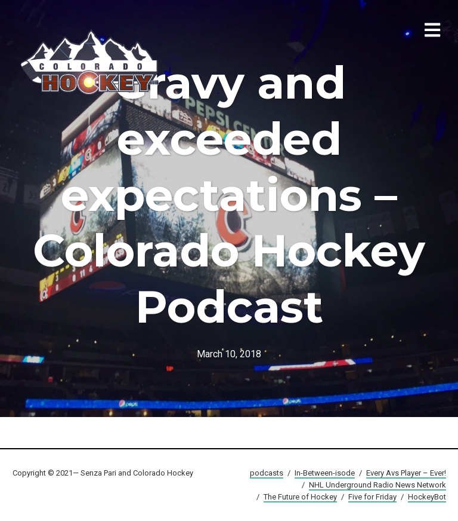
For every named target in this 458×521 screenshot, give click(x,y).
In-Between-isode (325, 472)
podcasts (266, 472)
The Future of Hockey (300, 496)
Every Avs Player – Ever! (406, 472)
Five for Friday (372, 496)
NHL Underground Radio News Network (377, 484)
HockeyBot (427, 496)
